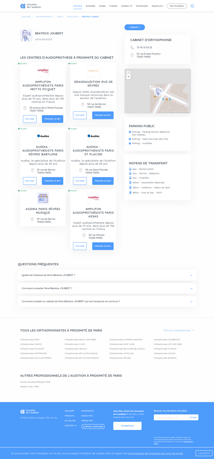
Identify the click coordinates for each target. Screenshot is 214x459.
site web (29, 119)
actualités (70, 420)
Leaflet (164, 112)
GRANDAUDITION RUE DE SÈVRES (93, 83)
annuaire (69, 411)
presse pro (87, 420)
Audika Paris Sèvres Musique (43, 210)
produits (69, 416)
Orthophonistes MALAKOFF (32, 349)
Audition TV (126, 6)
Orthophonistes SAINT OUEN (121, 344)
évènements (87, 411)
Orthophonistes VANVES (31, 344)
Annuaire (77, 6)
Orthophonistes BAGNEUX (165, 358)
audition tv (71, 425)
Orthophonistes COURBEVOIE (167, 339)
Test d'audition (177, 6)
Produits (113, 6)
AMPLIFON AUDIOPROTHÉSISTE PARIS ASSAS (93, 212)
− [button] (128, 77)
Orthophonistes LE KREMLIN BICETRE (125, 339)
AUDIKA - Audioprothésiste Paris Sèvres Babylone (43, 150)
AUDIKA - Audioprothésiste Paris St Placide (93, 150)
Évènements (142, 6)
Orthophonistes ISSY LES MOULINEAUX (82, 358)
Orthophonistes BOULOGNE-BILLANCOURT (127, 349)
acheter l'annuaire (93, 426)
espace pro (87, 416)
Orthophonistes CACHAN (164, 353)
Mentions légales (36, 417)
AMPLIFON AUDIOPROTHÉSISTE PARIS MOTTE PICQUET (43, 85)
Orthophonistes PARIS (29, 339)
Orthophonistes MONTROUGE (33, 353)
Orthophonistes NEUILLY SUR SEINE (80, 339)
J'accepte (204, 453)
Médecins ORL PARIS (29, 386)
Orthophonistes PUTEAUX (165, 349)
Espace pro (157, 6)
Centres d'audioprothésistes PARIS (35, 382)
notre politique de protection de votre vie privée (155, 453)
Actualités (90, 6)
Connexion (127, 425)
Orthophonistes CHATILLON (121, 353)
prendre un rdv (52, 119)
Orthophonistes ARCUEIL (120, 358)
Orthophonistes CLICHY (75, 344)
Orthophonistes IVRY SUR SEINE (168, 344)
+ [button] (128, 72)
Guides (102, 6)
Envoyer (193, 417)
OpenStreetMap (175, 112)
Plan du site (51, 417)
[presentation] (176, 428)
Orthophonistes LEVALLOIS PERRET (36, 358)
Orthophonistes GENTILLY (76, 349)
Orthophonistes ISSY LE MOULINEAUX (81, 353)
